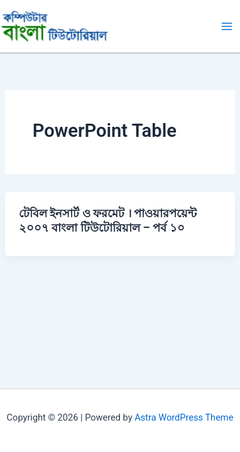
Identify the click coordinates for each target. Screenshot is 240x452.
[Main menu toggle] (227, 26)
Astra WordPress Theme (183, 417)
